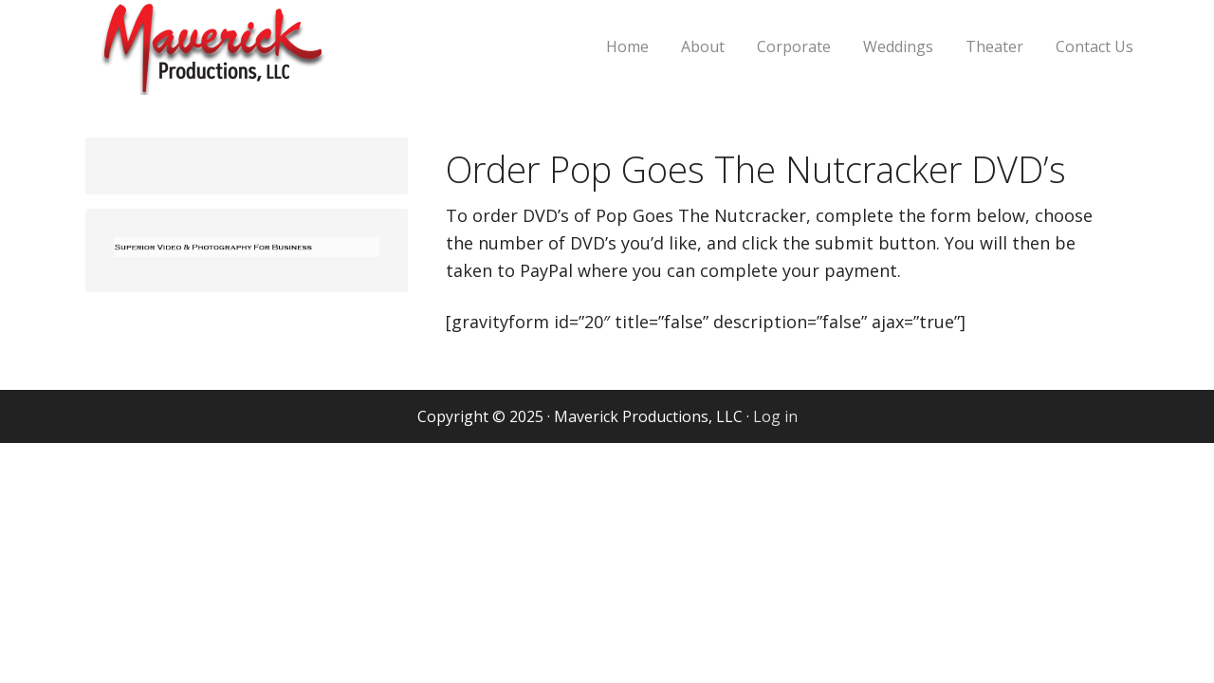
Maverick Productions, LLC (279, 59)
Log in (775, 416)
